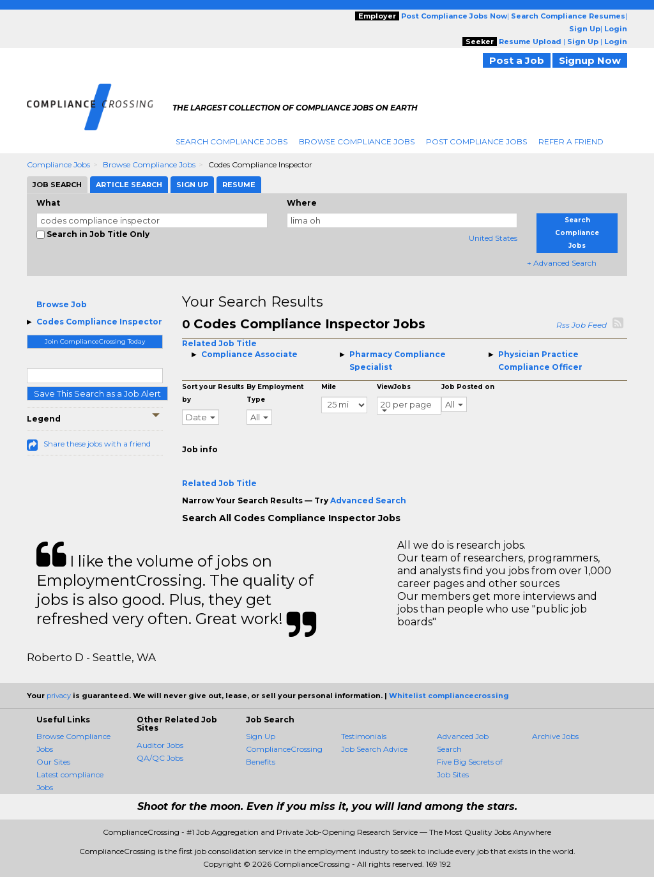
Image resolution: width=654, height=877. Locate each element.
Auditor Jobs (160, 745)
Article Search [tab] (129, 184)
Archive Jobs (555, 736)
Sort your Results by (213, 393)
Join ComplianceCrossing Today (95, 341)
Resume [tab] (238, 184)
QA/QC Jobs (160, 758)
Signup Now (590, 60)
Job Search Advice (374, 749)
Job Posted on (467, 387)
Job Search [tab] (57, 184)
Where (302, 203)
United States (493, 238)
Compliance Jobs (58, 164)
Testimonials (363, 736)
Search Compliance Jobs (231, 141)
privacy (59, 695)
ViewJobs (394, 387)
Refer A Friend (571, 141)
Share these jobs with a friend (97, 443)
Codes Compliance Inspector (99, 321)
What (48, 203)
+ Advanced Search (562, 263)
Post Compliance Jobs (476, 141)
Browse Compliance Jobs (356, 141)
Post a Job (516, 60)
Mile (328, 387)
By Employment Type (275, 393)
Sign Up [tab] (192, 184)
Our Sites (53, 761)
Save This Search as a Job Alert (97, 393)
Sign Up (260, 736)
